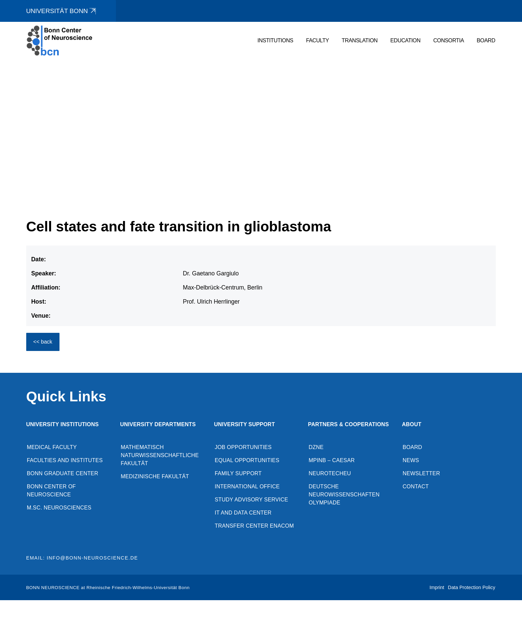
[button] (496, 185)
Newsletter (421, 474)
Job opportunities (243, 447)
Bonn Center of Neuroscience (51, 491)
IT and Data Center (243, 513)
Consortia (448, 41)
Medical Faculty (52, 447)
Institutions (275, 41)
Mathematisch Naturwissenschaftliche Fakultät (160, 455)
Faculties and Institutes (65, 460)
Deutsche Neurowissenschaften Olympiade (344, 495)
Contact (416, 487)
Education (405, 41)
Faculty (317, 41)
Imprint (437, 587)
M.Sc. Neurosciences (59, 508)
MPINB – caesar (332, 460)
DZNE (316, 447)
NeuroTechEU (330, 474)
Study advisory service (251, 500)
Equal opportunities (247, 460)
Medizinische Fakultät (155, 477)
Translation (360, 41)
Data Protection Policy (471, 587)
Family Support (238, 474)
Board (486, 41)
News (411, 460)
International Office (247, 487)
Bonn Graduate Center (62, 474)
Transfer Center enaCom (254, 526)
